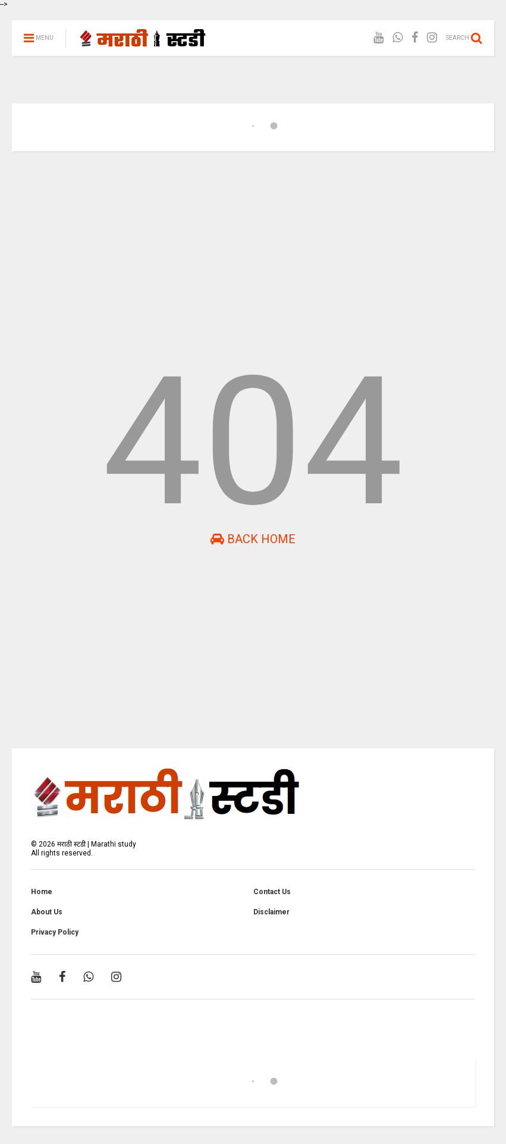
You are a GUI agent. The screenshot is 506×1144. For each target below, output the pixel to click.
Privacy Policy (54, 932)
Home (41, 892)
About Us (46, 912)
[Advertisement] (253, 252)
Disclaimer (271, 912)
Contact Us (272, 892)
